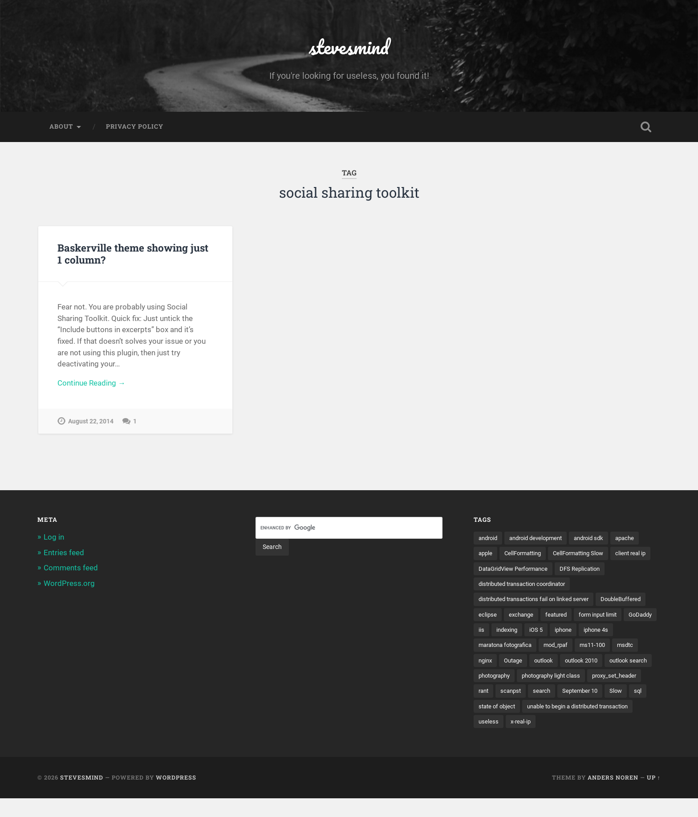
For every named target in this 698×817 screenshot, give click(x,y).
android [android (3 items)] (489, 538)
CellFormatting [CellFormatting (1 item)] (526, 554)
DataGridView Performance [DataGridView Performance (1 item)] (561, 569)
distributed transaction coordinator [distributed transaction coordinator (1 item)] (582, 585)
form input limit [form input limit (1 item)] (499, 631)
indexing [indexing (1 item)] (599, 631)
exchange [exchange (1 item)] (577, 616)
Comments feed (71, 568)
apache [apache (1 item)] (637, 538)
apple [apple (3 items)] (486, 554)
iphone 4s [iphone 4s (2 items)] (522, 646)
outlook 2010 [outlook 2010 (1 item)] (497, 677)
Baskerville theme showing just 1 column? (132, 254)
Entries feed (64, 553)
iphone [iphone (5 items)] (488, 646)
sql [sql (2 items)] (623, 708)
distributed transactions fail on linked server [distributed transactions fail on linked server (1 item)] (539, 600)
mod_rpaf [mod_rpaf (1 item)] (633, 646)
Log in (54, 537)
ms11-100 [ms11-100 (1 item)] (493, 662)
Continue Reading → (91, 384)
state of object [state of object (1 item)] (498, 724)
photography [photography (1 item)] (598, 677)
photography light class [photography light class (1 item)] (511, 693)
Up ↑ (654, 796)
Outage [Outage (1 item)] (585, 662)
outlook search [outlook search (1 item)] (547, 677)
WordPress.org (69, 583)
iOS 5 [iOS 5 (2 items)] (630, 631)
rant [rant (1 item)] (622, 693)
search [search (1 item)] (522, 708)
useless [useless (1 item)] (489, 739)
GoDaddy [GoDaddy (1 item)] (545, 631)
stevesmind (349, 47)
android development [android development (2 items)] (541, 538)
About (61, 127)
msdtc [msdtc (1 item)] (527, 662)
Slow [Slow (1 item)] (600, 708)
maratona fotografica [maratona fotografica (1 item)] (578, 646)
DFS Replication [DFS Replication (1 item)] (500, 585)
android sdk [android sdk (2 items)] (598, 538)
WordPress (176, 796)
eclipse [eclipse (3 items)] (543, 616)
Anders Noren (613, 796)
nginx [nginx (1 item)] (555, 662)
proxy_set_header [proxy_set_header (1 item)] (580, 693)
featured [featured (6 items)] (615, 616)
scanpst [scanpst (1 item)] (490, 708)
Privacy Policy (134, 127)
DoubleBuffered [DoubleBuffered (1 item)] (500, 616)
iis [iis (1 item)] (573, 631)
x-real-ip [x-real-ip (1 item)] (522, 739)
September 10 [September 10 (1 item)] (563, 708)
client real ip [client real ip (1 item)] (495, 569)
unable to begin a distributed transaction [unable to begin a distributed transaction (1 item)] (586, 724)
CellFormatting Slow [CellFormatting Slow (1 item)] (586, 554)
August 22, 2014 (91, 423)
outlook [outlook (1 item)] (618, 662)
